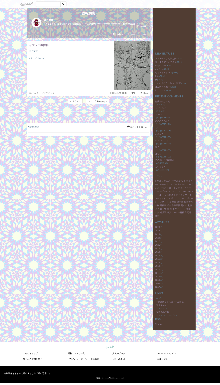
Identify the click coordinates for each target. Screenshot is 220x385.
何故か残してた (162, 101)
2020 (157, 248)
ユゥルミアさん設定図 (165, 58)
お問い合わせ (118, 359)
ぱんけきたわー (162, 87)
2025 (157, 230)
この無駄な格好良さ (164, 160)
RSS (158, 324)
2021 (157, 245)
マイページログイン (166, 353)
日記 (157, 76)
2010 (157, 276)
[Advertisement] (88, 113)
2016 (157, 255)
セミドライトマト (163, 72)
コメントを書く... (137, 127)
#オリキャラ (48, 93)
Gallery (118, 34)
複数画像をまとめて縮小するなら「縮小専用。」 (27, 373)
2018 (157, 252)
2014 (157, 262)
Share (143, 34)
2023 (157, 238)
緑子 (157, 147)
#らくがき (33, 93)
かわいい (159, 69)
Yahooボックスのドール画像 (170, 302)
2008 (157, 283)
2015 (157, 259)
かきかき (159, 134)
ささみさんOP (162, 121)
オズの (158, 114)
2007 (157, 287)
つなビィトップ (30, 353)
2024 (157, 234)
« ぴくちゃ (75, 101)
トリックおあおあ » (97, 101)
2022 (157, 241)
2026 (157, 227)
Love (131, 34)
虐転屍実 (88, 13)
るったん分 (160, 108)
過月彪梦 (48, 20)
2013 (157, 266)
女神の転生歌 (162, 312)
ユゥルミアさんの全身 (165, 62)
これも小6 (160, 166)
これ (157, 127)
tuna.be (110, 347)
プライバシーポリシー (78, 359)
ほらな (158, 153)
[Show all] (141, 26)
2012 (157, 269)
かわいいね (160, 65)
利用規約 (95, 359)
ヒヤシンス (160, 90)
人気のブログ (118, 353)
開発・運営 (162, 359)
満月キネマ (161, 305)
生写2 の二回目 (162, 140)
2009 (157, 280)
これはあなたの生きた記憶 (168, 83)
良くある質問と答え (32, 359)
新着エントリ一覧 (76, 353)
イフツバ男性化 (38, 45)
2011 (157, 273)
